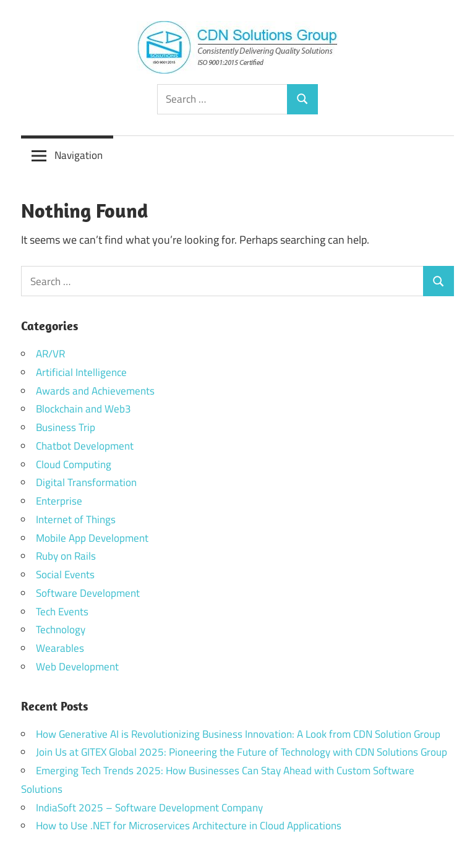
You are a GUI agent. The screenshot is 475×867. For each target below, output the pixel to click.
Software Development (88, 593)
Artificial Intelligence (81, 372)
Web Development (77, 667)
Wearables (60, 648)
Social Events (65, 574)
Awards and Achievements (95, 391)
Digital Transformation (86, 482)
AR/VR (50, 354)
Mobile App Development (92, 538)
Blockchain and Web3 (83, 409)
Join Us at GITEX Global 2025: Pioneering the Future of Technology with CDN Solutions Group (241, 752)
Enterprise (59, 501)
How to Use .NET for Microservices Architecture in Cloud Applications (188, 826)
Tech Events (62, 612)
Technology (60, 629)
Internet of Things (76, 519)
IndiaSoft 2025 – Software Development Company (149, 808)
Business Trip (65, 427)
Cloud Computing (73, 464)
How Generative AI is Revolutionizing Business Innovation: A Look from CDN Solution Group (238, 734)
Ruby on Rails (66, 556)
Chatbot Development (85, 446)
